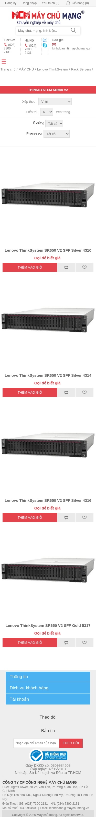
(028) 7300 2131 (9, 48)
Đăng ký (10, 3)
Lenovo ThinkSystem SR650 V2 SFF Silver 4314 (48, 375)
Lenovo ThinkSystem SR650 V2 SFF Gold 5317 (48, 625)
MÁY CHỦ (26, 69)
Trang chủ (8, 69)
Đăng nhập (29, 3)
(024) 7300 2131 (30, 49)
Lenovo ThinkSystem (52, 69)
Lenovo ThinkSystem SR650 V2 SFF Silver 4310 (48, 250)
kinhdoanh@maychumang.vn (72, 48)
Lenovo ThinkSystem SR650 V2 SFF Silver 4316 (48, 500)
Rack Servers (81, 69)
